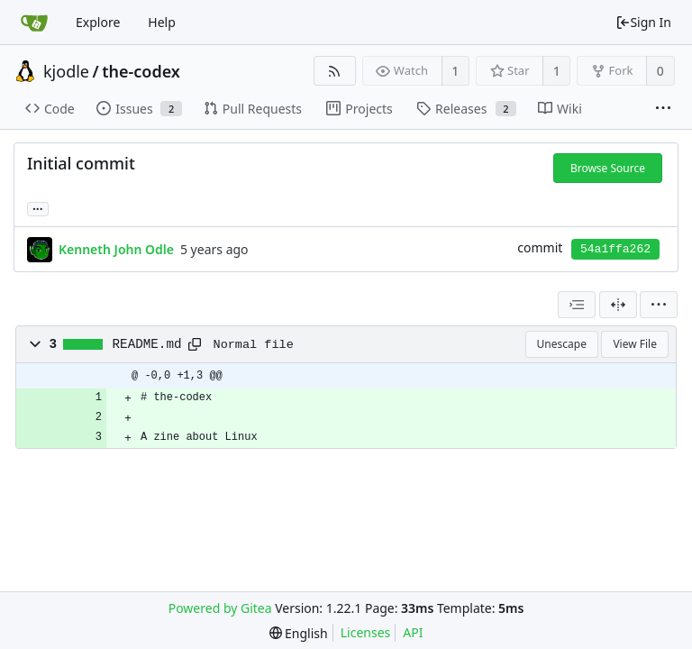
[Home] (34, 22)
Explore (98, 22)
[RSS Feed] (335, 71)
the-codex (141, 71)
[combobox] (577, 304)
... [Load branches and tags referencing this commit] (37, 208)
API (413, 632)
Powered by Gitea (220, 608)
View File (635, 344)
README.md (147, 344)
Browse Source (607, 168)
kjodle (66, 71)
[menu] (659, 304)
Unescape (562, 344)
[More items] (663, 109)
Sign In (643, 22)
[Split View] (618, 304)
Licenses (366, 632)
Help (162, 22)
